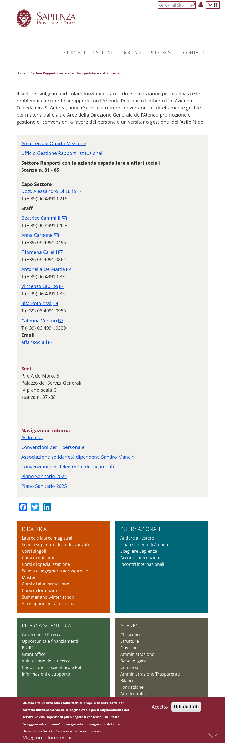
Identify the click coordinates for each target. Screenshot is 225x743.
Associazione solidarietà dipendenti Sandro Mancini (78, 457)
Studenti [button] (74, 52)
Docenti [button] (131, 52)
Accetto (160, 708)
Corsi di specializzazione (46, 564)
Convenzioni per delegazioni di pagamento (68, 466)
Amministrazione (137, 654)
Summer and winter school (48, 597)
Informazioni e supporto (46, 674)
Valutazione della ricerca (46, 661)
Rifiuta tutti (186, 708)
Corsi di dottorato (39, 558)
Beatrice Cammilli (40, 218)
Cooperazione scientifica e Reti (52, 667)
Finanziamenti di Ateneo (144, 544)
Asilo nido (32, 437)
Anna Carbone (37, 235)
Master (29, 577)
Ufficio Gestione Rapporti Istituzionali (62, 153)
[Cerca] (192, 4)
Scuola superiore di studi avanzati (55, 544)
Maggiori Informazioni (47, 739)
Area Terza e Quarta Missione (53, 143)
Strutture (129, 641)
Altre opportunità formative (49, 603)
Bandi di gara (133, 661)
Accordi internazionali (142, 558)
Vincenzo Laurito (39, 286)
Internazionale (141, 528)
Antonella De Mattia (43, 269)
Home (21, 73)
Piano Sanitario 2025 (44, 486)
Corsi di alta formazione (45, 584)
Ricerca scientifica (46, 625)
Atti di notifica (134, 694)
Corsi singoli (34, 551)
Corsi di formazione (41, 590)
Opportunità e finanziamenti (50, 641)
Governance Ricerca (42, 634)
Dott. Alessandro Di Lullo (48, 191)
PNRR (27, 648)
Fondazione (132, 687)
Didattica (34, 528)
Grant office (33, 654)
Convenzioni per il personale (52, 447)
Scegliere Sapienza (138, 551)
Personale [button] (162, 52)
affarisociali (34, 342)
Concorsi (129, 667)
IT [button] (213, 5)
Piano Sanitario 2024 (44, 476)
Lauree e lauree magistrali (47, 538)
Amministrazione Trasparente (150, 674)
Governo (129, 648)
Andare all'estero (137, 538)
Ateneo (130, 625)
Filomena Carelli (39, 252)
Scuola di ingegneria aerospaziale (55, 571)
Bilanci (126, 680)
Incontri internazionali (142, 564)
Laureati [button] (103, 52)
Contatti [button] (193, 52)
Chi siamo (130, 634)
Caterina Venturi (39, 320)
